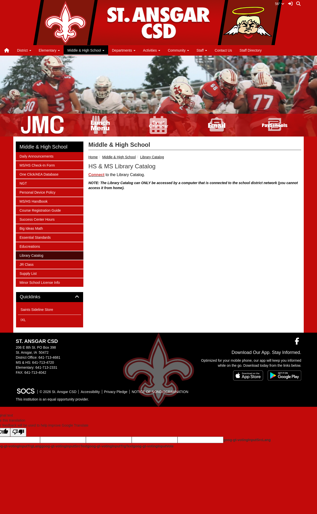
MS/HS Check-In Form (37, 165)
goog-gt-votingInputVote (153, 446)
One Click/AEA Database (39, 174)
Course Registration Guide (40, 210)
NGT (26, 183)
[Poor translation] (18, 432)
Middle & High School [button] (85, 50)
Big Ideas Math (31, 228)
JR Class (26, 264)
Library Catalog (152, 157)
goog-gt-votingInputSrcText (64, 446)
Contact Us (223, 50)
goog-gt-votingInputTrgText (110, 446)
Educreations (29, 246)
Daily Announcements (36, 156)
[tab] (49, 297)
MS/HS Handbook (33, 201)
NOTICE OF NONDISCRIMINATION (160, 392)
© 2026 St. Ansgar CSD (58, 392)
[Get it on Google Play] (284, 375)
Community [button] (178, 50)
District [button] (24, 50)
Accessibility (90, 392)
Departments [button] (123, 50)
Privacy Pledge (115, 392)
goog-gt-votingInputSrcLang (247, 440)
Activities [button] (151, 50)
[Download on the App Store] (248, 375)
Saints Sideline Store (37, 310)
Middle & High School (119, 157)
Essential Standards (35, 237)
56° (279, 4)
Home (93, 157)
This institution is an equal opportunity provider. (52, 399)
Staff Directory (251, 50)
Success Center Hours (37, 219)
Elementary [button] (49, 50)
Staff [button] (202, 50)
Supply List (28, 273)
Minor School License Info (39, 282)
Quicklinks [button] (36, 297)
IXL (23, 320)
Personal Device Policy (37, 192)
